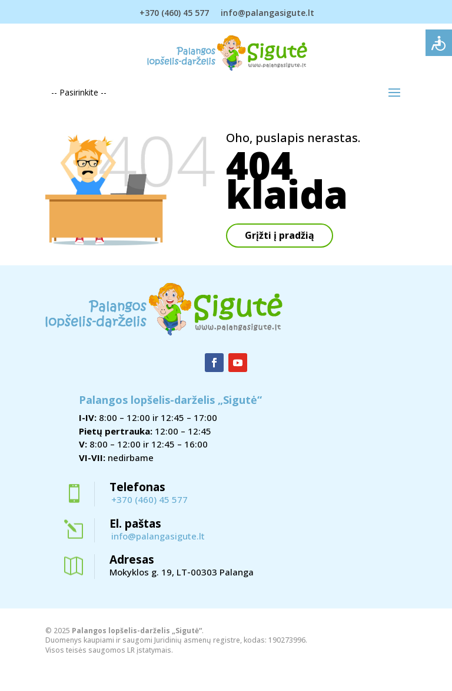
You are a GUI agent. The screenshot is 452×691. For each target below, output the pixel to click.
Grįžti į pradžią (279, 235)
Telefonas (137, 487)
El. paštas (135, 523)
